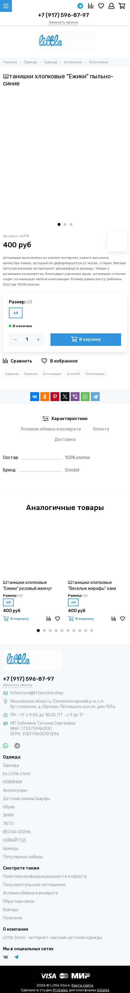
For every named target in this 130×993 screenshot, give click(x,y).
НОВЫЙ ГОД (14, 840)
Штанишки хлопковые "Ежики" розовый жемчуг (27, 585)
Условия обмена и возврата (30, 893)
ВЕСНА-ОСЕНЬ (17, 831)
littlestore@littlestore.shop (36, 693)
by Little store (16, 773)
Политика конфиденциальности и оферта (45, 876)
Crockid (73, 374)
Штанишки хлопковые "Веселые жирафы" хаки (92, 585)
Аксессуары (15, 790)
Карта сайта (82, 985)
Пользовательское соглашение (34, 884)
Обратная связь (18, 901)
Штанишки (52, 374)
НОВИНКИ (12, 782)
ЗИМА (8, 815)
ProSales (60, 990)
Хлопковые (95, 374)
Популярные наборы (23, 856)
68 (15, 313)
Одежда (11, 374)
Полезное (12, 918)
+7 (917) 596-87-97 (63, 15)
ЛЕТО (8, 823)
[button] (59, 224)
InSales (103, 990)
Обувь (9, 807)
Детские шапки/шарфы (26, 798)
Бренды (10, 848)
